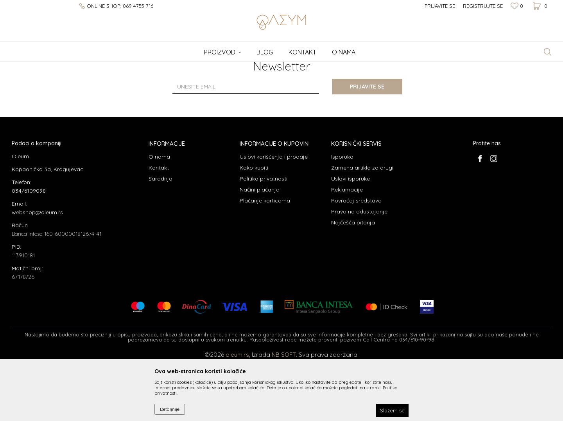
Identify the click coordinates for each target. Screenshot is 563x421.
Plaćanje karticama (265, 262)
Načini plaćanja (260, 251)
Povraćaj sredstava (356, 262)
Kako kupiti (254, 229)
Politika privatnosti (263, 240)
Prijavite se (367, 148)
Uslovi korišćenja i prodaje (274, 218)
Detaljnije (169, 409)
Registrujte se (483, 6)
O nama (159, 218)
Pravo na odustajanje (359, 273)
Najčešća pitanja (353, 284)
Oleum (18, 67)
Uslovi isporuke (350, 240)
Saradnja (160, 240)
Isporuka (342, 218)
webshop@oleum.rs (37, 274)
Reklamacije (347, 251)
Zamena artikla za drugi (362, 229)
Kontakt (159, 229)
